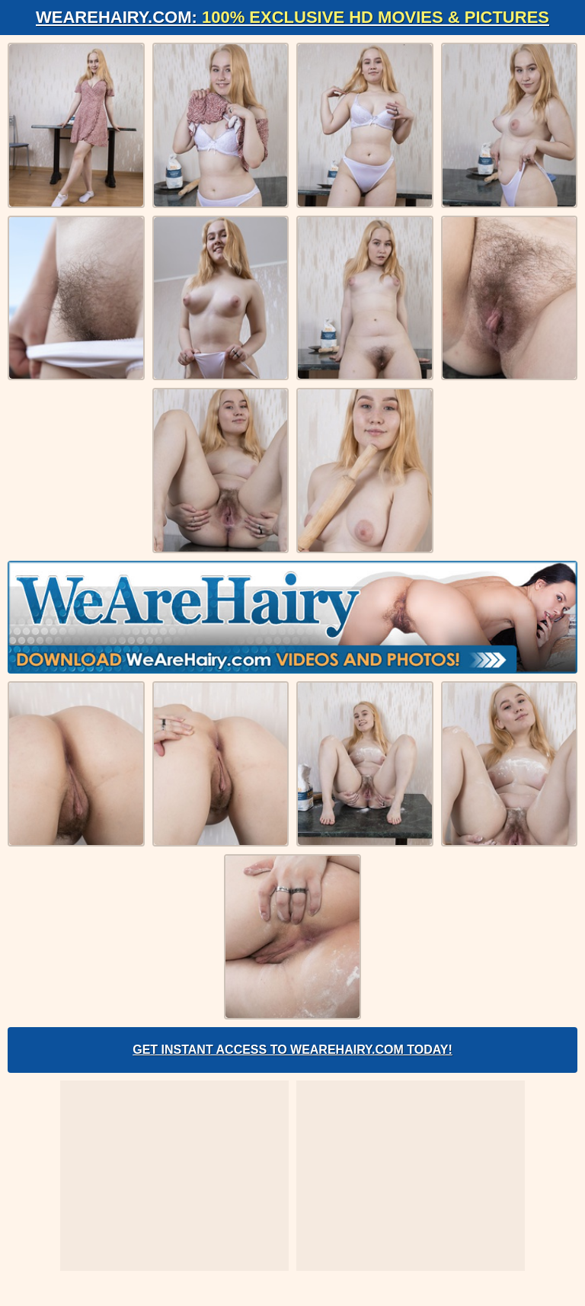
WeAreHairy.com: (292, 17)
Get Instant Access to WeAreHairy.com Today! (292, 1049)
